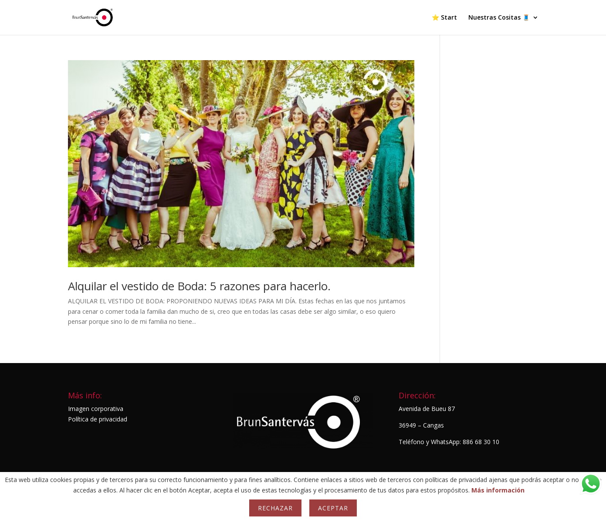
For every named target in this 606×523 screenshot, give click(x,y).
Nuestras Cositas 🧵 (499, 17)
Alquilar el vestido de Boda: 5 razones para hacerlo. (199, 286)
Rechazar (275, 508)
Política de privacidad (97, 419)
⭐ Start (444, 17)
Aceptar (333, 508)
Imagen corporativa (95, 408)
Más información (498, 490)
